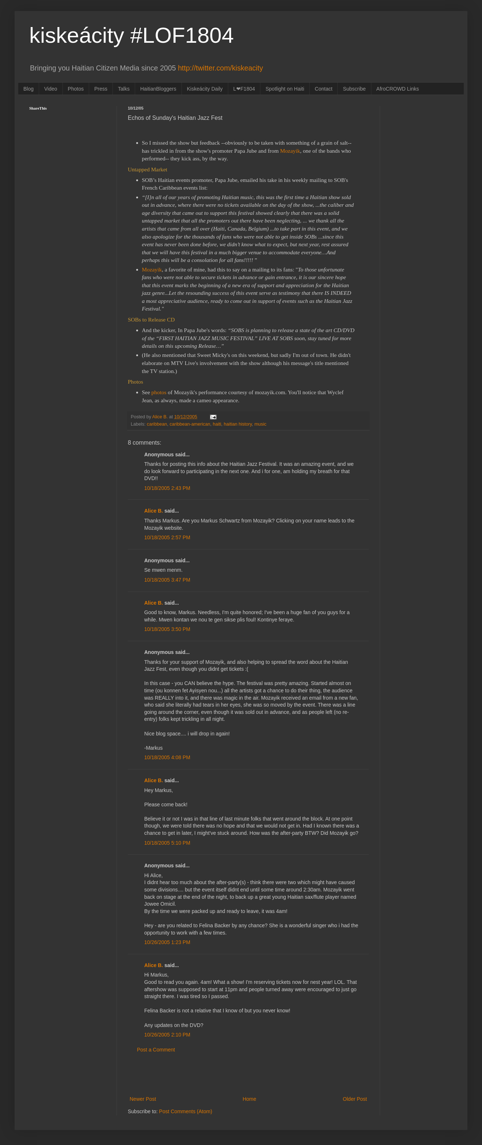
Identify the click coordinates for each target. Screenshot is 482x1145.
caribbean (157, 424)
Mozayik (152, 269)
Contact (323, 89)
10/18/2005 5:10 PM (167, 843)
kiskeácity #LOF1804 (131, 35)
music (261, 424)
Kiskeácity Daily (205, 89)
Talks (124, 89)
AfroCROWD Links (397, 89)
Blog (28, 89)
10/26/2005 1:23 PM (167, 942)
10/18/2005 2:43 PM (167, 488)
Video (50, 89)
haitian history (238, 424)
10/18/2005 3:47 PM (167, 580)
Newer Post (143, 1099)
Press (100, 89)
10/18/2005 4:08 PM (167, 757)
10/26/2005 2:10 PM (167, 1035)
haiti (217, 424)
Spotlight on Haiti (284, 89)
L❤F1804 (244, 89)
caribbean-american (189, 424)
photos (159, 392)
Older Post (355, 1099)
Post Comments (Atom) (185, 1111)
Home (249, 1099)
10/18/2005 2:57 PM (167, 537)
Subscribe (354, 89)
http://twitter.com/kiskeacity (220, 68)
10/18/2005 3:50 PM (167, 629)
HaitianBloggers (158, 89)
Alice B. (153, 511)
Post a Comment (156, 1050)
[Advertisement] (248, 1074)
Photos (76, 89)
